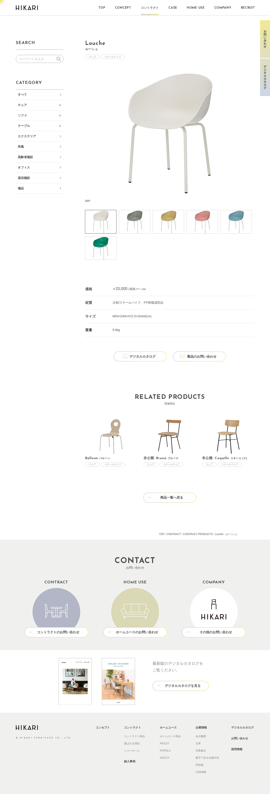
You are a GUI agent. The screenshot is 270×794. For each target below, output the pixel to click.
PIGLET (164, 743)
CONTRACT (173, 534)
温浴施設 (24, 178)
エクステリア (27, 136)
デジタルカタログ (242, 727)
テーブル (24, 126)
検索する (59, 59)
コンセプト (103, 727)
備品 (21, 188)
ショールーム (132, 750)
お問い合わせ (239, 738)
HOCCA (164, 757)
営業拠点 (201, 750)
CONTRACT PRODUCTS (198, 534)
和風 (21, 146)
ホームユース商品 (170, 736)
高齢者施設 (25, 157)
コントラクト (132, 727)
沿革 (198, 743)
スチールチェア (112, 57)
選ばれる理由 (132, 743)
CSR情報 (201, 772)
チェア (22, 105)
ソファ (22, 115)
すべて (22, 94)
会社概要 (201, 736)
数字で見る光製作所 (207, 757)
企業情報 (201, 727)
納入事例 (129, 761)
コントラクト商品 (134, 736)
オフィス (24, 167)
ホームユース (168, 727)
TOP (161, 534)
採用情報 (236, 749)
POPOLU (165, 750)
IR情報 (199, 764)
